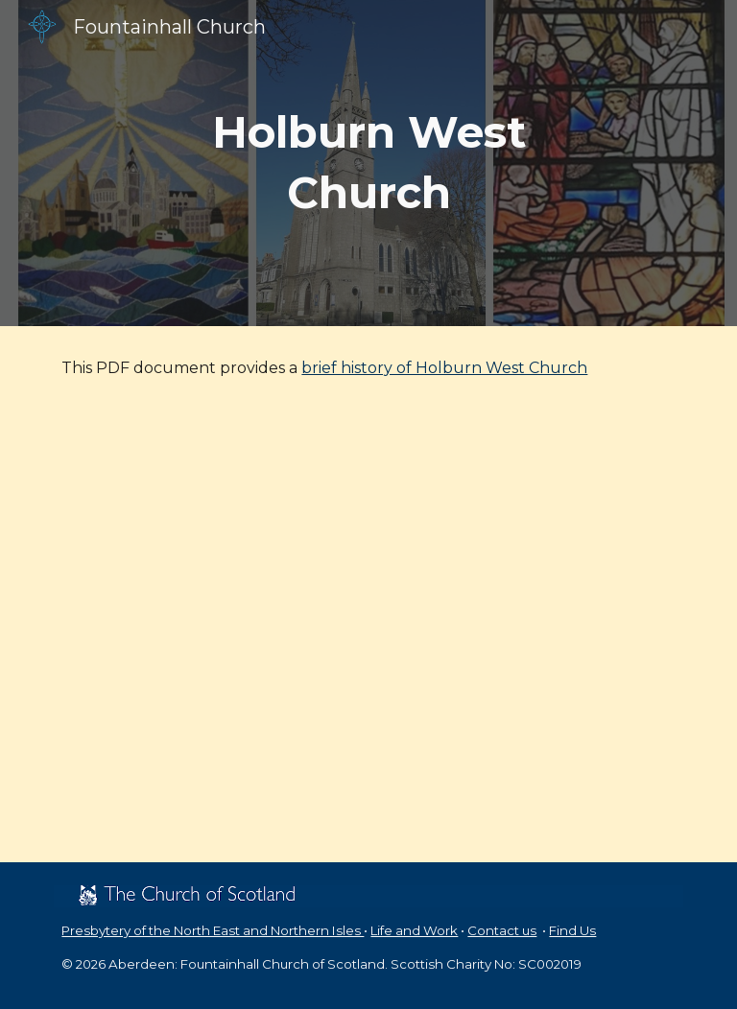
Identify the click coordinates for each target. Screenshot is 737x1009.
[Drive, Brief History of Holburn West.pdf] (368, 636)
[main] (368, 162)
